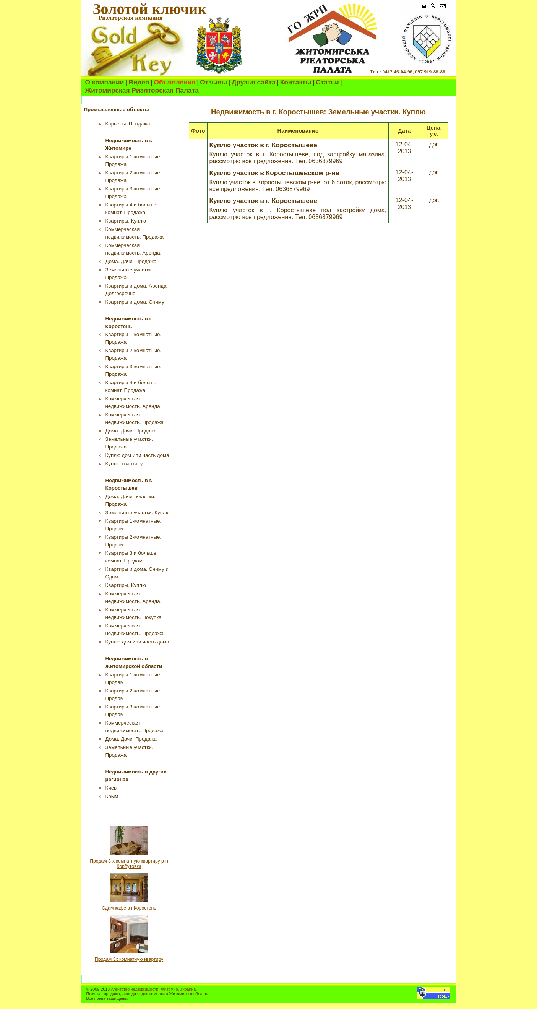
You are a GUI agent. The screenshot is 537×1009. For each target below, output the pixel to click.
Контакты (295, 82)
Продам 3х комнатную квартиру (129, 959)
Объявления (175, 82)
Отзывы (213, 82)
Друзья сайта (254, 82)
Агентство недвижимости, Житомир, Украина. (154, 989)
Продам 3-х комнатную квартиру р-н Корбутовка (129, 863)
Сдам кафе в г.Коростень (129, 908)
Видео (138, 82)
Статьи (327, 82)
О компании (104, 82)
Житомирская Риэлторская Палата (142, 90)
